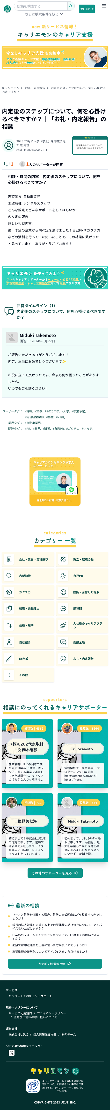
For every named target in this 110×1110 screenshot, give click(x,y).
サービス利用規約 (20, 1013)
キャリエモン (10, 88)
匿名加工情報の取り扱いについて (35, 1017)
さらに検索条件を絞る (44, 14)
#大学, (66, 411)
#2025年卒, (53, 411)
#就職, (29, 411)
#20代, (39, 411)
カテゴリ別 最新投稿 (55, 964)
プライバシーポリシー (51, 1013)
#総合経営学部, (35, 417)
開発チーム (68, 1034)
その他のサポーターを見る (55, 873)
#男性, (50, 417)
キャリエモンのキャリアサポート (30, 996)
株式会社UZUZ (18, 1034)
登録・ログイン (87, 8)
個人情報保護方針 (44, 1034)
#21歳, (61, 417)
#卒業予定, (79, 411)
